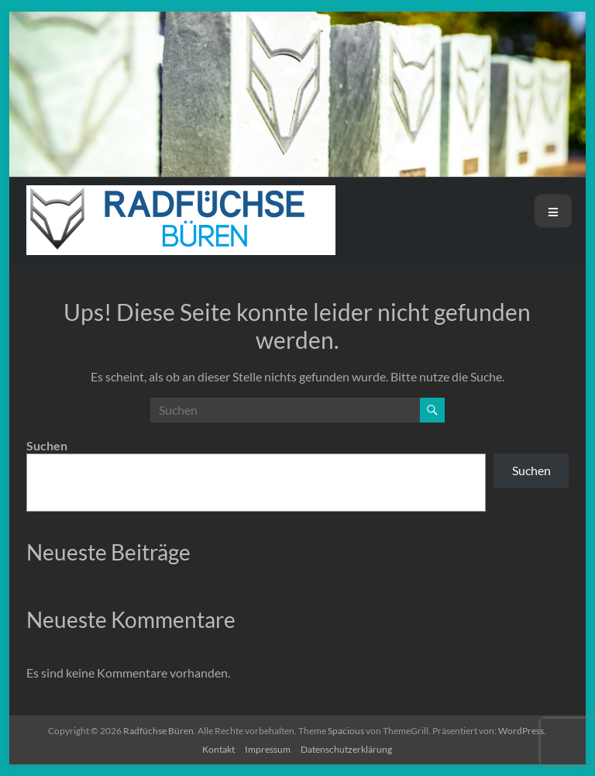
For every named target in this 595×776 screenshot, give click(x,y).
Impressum (268, 749)
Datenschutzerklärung (346, 749)
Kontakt (218, 749)
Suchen (46, 445)
